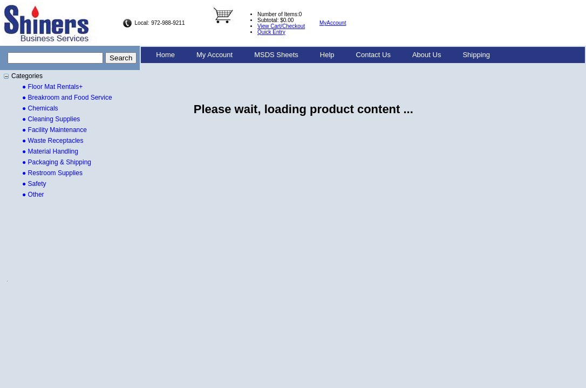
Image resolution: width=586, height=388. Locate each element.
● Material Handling (50, 151)
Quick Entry (271, 32)
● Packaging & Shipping (56, 162)
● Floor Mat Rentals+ (52, 87)
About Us (426, 55)
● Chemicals (40, 108)
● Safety (34, 184)
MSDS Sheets (276, 55)
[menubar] (323, 55)
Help (327, 55)
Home (165, 55)
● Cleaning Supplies (51, 119)
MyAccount (332, 23)
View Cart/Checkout (281, 26)
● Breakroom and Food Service (67, 97)
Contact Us (373, 55)
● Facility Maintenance (54, 130)
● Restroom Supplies (52, 173)
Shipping (476, 55)
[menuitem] (165, 55)
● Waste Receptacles (53, 140)
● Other (33, 194)
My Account (214, 55)
